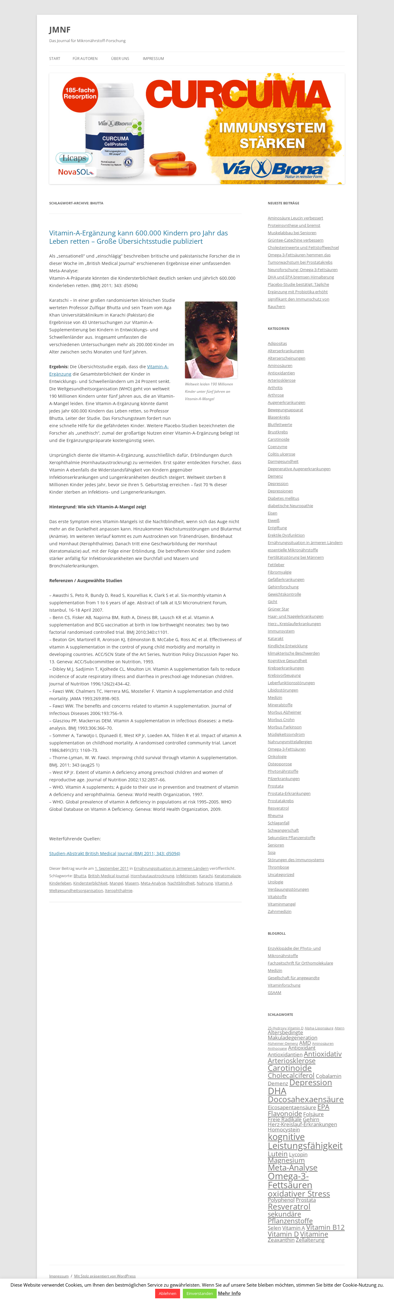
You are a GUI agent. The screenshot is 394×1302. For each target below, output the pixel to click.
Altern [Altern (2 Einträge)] (339, 1028)
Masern (132, 883)
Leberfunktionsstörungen (291, 682)
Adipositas (277, 343)
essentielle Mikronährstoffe (293, 550)
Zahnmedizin (279, 911)
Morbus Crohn (281, 719)
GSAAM (274, 992)
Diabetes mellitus (283, 498)
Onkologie (277, 756)
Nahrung (205, 883)
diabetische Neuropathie (290, 505)
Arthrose (276, 395)
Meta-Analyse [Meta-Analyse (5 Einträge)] (293, 1167)
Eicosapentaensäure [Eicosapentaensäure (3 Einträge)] (292, 1107)
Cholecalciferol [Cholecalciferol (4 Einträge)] (291, 1075)
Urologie (275, 882)
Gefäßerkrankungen (286, 579)
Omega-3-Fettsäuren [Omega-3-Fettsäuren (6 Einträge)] (290, 1180)
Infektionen (186, 875)
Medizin (275, 697)
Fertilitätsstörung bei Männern (296, 557)
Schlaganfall (278, 823)
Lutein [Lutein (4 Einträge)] (278, 1153)
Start (54, 58)
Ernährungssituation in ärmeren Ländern (171, 868)
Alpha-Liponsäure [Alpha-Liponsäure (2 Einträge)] (319, 1028)
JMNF (59, 29)
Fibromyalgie (279, 572)
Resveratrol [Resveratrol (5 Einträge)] (289, 1206)
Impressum (153, 58)
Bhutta (80, 875)
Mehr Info (229, 1293)
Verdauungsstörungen (288, 889)
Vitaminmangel (282, 904)
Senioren (276, 845)
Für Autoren (85, 58)
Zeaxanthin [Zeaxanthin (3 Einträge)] (281, 1239)
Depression (278, 483)
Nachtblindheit (181, 883)
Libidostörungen (283, 690)
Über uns (120, 58)
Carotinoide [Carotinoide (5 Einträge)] (290, 1067)
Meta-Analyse (153, 883)
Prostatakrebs (281, 800)
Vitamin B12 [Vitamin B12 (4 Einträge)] (325, 1227)
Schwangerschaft (283, 830)
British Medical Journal (108, 875)
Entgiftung (277, 528)
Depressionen (280, 491)
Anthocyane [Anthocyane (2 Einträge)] (277, 1048)
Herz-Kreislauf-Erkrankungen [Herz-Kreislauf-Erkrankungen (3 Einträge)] (302, 1124)
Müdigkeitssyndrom (286, 734)
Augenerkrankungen (286, 402)
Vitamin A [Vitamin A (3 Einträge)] (293, 1227)
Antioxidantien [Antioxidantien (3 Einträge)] (285, 1054)
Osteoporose (280, 764)
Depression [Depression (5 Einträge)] (310, 1082)
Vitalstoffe (277, 896)
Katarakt (275, 638)
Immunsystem (281, 631)
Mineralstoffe (280, 705)
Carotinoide (278, 439)
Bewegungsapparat (285, 409)
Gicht (272, 601)
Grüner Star (278, 609)
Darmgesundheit (283, 461)
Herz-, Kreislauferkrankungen (294, 623)
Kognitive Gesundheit (287, 660)
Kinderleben (60, 883)
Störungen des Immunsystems (296, 859)
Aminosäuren (280, 365)
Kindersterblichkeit (90, 883)
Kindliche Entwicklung (288, 646)
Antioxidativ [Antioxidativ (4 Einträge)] (323, 1053)
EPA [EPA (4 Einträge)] (323, 1106)
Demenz (275, 476)
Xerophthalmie (118, 890)
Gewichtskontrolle (284, 594)
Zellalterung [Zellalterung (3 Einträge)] (310, 1239)
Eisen (272, 513)
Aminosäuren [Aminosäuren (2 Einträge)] (323, 1043)
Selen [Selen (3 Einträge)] (274, 1227)
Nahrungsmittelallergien (290, 741)
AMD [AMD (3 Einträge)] (305, 1042)
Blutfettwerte (280, 424)
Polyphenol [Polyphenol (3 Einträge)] (281, 1199)
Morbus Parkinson (285, 727)
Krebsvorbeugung (284, 675)
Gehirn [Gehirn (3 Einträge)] (311, 1119)
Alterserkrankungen (286, 350)
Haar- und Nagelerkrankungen (296, 616)
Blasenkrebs (279, 417)
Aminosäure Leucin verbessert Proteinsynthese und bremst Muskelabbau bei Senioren (295, 225)
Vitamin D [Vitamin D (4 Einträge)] (283, 1233)
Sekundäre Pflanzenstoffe (291, 837)
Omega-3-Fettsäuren (287, 749)
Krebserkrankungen (286, 668)
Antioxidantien (281, 373)
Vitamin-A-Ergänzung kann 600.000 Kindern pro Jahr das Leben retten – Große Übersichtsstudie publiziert (138, 236)
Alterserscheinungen (286, 358)
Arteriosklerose (282, 380)
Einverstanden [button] (200, 1293)
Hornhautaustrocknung (152, 875)
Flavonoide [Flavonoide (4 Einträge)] (285, 1113)
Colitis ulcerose (281, 454)
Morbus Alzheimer (284, 712)
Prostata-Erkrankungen (289, 793)
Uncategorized (281, 874)
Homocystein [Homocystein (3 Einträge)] (284, 1129)
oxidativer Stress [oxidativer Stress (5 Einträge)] (299, 1193)
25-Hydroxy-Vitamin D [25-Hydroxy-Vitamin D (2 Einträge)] (286, 1028)
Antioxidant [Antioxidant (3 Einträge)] (302, 1047)
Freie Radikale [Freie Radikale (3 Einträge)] (285, 1119)
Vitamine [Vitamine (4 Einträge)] (314, 1233)
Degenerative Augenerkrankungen (299, 468)
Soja (271, 852)
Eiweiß (273, 520)
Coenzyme (277, 446)
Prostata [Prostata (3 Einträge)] (306, 1199)
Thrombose (278, 867)
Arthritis (275, 387)
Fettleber (276, 564)
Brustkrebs (278, 432)
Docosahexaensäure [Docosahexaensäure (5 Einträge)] (306, 1099)
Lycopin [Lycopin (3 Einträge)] (298, 1154)
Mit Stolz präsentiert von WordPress (105, 1276)
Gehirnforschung (283, 587)
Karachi (206, 875)
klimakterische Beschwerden (294, 653)
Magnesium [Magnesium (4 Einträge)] (286, 1160)
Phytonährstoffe (283, 771)
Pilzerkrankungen (284, 778)
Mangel (116, 883)
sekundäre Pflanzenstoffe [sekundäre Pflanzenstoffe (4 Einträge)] (290, 1217)
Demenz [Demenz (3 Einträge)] (278, 1083)
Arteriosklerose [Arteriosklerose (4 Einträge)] (292, 1060)
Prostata (275, 786)
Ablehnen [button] (167, 1293)
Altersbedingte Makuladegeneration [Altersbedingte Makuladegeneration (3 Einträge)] (292, 1035)
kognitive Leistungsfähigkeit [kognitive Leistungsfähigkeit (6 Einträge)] (305, 1141)
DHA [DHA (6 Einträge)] (277, 1091)
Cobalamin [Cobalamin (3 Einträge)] (328, 1075)
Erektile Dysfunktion (286, 535)
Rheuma (275, 815)
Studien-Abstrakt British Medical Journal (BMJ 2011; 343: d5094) (114, 853)
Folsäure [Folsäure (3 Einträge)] (313, 1114)
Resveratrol (278, 808)
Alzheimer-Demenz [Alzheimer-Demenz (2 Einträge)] (283, 1043)
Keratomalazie (228, 875)
